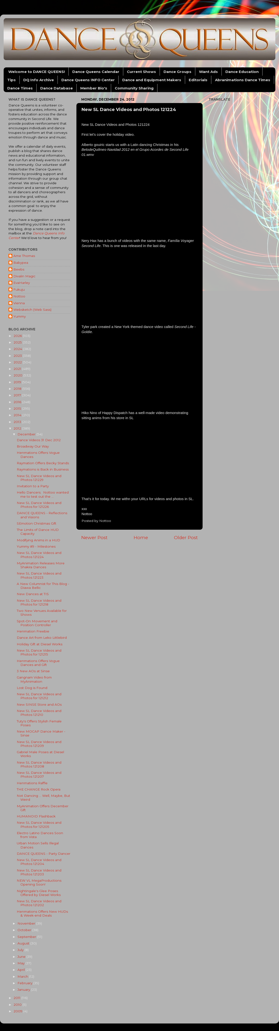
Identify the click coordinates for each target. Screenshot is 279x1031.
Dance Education (242, 71)
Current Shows (141, 71)
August (23, 943)
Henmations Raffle (32, 783)
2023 (18, 356)
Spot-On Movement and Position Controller (37, 623)
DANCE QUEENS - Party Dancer (43, 853)
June (21, 957)
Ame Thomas (24, 256)
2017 (18, 395)
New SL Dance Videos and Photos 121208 (39, 764)
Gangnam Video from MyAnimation (34, 679)
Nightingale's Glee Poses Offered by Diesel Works (39, 893)
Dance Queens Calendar (95, 71)
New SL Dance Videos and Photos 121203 (39, 872)
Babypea (20, 262)
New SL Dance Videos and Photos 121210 (39, 713)
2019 (18, 382)
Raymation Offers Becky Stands (43, 463)
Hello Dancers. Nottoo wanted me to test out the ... (43, 494)
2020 (18, 375)
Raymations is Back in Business (43, 469)
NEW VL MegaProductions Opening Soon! (39, 882)
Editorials (198, 80)
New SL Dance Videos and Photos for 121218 (39, 602)
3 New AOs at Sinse (33, 671)
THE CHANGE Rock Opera (38, 789)
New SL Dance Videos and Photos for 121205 (39, 824)
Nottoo (19, 296)
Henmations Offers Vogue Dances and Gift (38, 663)
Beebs (18, 269)
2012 (18, 428)
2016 (18, 402)
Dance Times (20, 88)
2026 (18, 336)
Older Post (186, 537)
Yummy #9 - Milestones (36, 546)
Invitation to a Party (33, 486)
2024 (18, 349)
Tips (11, 80)
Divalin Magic (24, 276)
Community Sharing (134, 88)
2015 (18, 408)
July (21, 950)
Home (141, 537)
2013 (18, 422)
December (26, 434)
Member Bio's (93, 88)
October (24, 930)
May (21, 963)
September (27, 937)
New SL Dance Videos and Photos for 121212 (39, 696)
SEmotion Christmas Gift (36, 523)
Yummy (19, 316)
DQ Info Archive (38, 80)
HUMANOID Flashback (36, 816)
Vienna (19, 303)
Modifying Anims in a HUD (38, 540)
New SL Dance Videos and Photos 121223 (39, 575)
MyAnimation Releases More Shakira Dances (41, 565)
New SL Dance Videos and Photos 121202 (39, 903)
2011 (17, 998)
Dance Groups (177, 71)
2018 (18, 389)
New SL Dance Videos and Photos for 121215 (39, 652)
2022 (18, 362)
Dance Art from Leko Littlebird (42, 637)
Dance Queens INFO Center (88, 80)
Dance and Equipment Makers (151, 80)
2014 (18, 415)
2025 (18, 342)
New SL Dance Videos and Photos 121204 (39, 862)
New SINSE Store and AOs (39, 704)
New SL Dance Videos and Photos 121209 (39, 744)
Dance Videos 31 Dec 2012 (39, 440)
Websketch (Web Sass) (32, 310)
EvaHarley (21, 283)
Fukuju (19, 289)
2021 (18, 369)
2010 (18, 1005)
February (25, 983)
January (24, 989)
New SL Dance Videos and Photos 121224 (39, 555)
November (26, 923)
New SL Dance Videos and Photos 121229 (39, 478)
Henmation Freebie (33, 631)
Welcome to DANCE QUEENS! (36, 71)
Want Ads (208, 71)
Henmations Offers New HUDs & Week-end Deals (42, 913)
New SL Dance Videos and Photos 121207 (39, 774)
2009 (18, 1011)
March (23, 976)
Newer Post (94, 537)
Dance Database (56, 88)
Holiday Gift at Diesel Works (39, 644)
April (21, 970)
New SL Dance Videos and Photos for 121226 (39, 505)
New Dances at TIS (33, 594)
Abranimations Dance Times (242, 80)
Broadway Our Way (33, 446)
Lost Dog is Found (32, 688)
